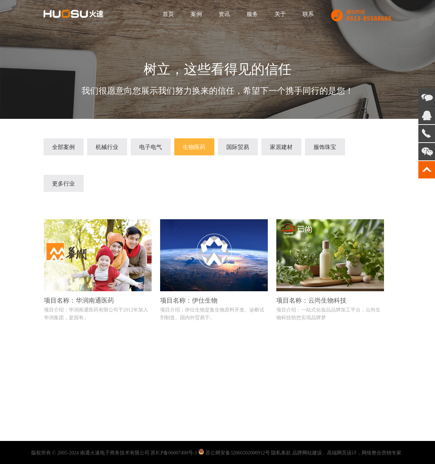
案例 (196, 14)
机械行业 (107, 147)
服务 (252, 14)
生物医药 (194, 147)
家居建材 (281, 147)
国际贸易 (237, 147)
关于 (280, 14)
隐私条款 (281, 452)
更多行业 (63, 184)
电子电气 (150, 147)
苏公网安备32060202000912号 (237, 452)
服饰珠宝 (324, 147)
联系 (308, 14)
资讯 (224, 14)
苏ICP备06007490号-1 (174, 452)
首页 (168, 14)
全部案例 (63, 147)
